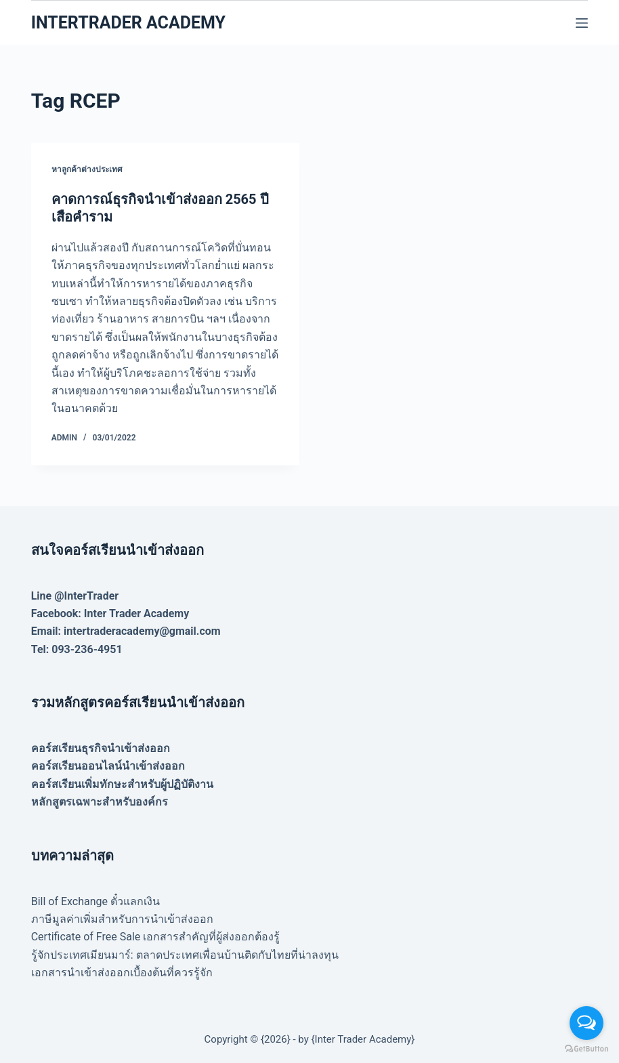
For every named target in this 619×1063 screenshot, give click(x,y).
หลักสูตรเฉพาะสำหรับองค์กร (99, 801)
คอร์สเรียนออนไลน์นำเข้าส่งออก (108, 765)
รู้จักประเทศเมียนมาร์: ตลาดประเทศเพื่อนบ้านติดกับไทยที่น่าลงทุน (185, 955)
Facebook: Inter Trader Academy (110, 613)
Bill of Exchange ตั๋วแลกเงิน (95, 901)
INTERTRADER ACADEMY (128, 23)
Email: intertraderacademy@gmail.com (126, 631)
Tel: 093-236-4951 (77, 649)
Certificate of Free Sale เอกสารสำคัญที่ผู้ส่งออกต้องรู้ (155, 936)
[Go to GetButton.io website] (586, 1049)
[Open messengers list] (586, 1023)
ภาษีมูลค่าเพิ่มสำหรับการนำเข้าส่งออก (122, 919)
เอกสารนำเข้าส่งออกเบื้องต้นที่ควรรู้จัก (122, 972)
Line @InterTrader (75, 595)
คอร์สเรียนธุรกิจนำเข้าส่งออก (100, 748)
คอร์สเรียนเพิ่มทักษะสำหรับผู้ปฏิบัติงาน (122, 784)
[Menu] (582, 23)
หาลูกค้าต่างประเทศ (87, 169)
